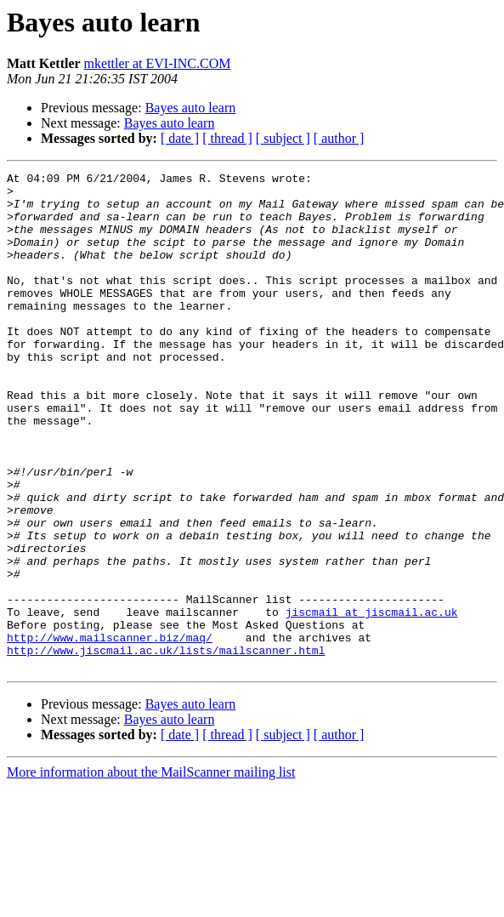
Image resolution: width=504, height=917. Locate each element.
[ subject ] (283, 138)
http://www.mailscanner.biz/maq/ (109, 731)
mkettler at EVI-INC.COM (157, 63)
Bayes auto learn (190, 107)
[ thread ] (227, 138)
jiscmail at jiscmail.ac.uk (372, 701)
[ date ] (180, 138)
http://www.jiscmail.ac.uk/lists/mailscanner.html (166, 747)
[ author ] (339, 138)
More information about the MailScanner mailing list (151, 871)
